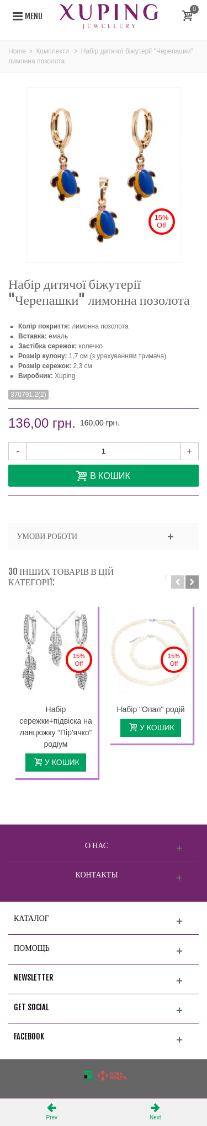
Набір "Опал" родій (150, 709)
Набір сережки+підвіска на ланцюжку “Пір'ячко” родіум (55, 726)
